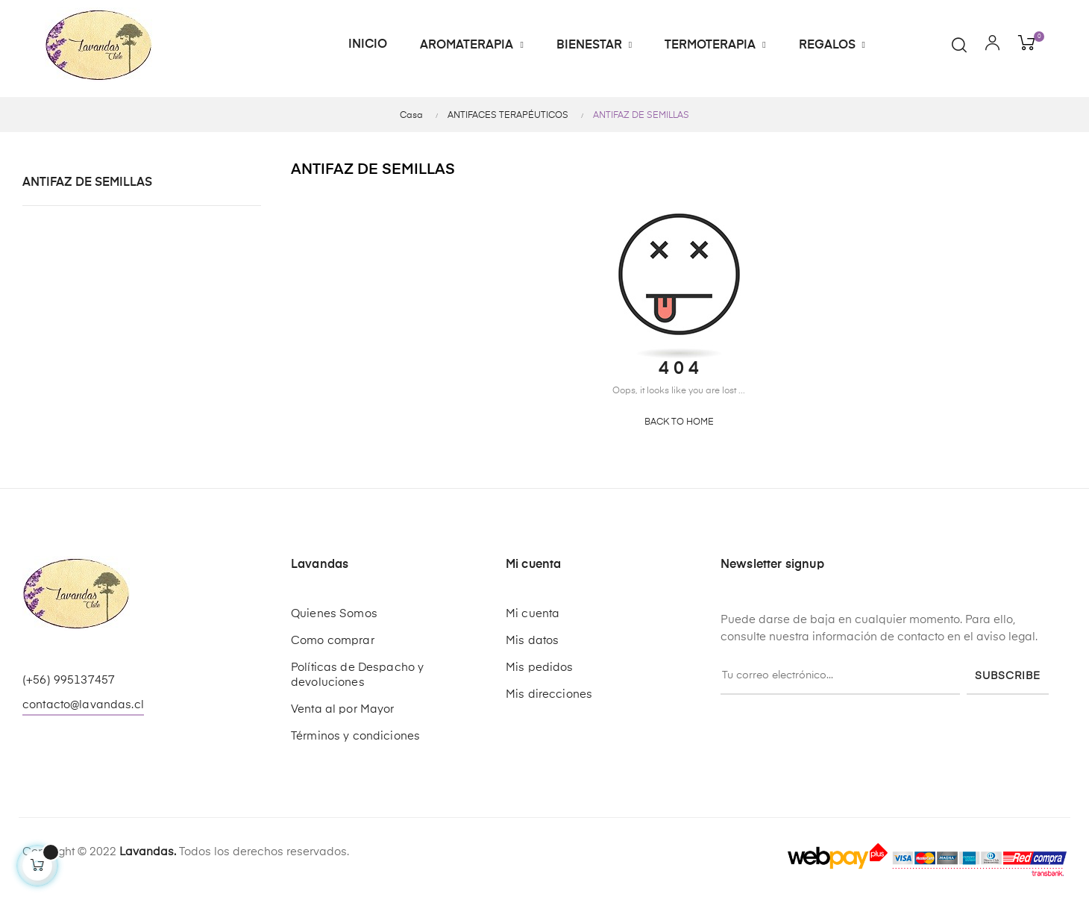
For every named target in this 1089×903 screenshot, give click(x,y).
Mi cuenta (532, 613)
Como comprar (332, 640)
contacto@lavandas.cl (83, 704)
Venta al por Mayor (343, 709)
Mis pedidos (540, 667)
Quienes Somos (334, 613)
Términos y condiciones (355, 736)
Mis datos (532, 640)
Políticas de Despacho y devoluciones (357, 675)
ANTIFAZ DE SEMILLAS (87, 183)
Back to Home (679, 422)
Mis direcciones (549, 694)
